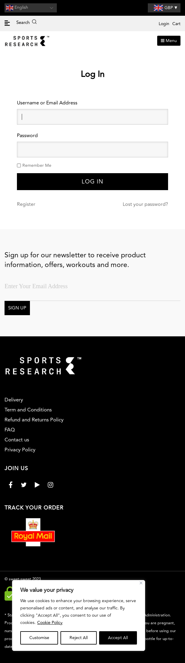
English (17, 8)
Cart (176, 24)
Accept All (118, 638)
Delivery (14, 400)
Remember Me (36, 165)
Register (26, 204)
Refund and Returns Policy (34, 420)
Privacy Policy (20, 450)
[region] (78, 615)
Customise (39, 638)
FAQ (10, 430)
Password (27, 135)
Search (26, 22)
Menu (169, 41)
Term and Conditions (28, 410)
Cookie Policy (50, 622)
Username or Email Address (47, 103)
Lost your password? (145, 204)
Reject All (79, 638)
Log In (92, 181)
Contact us (17, 440)
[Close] (141, 583)
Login (164, 24)
